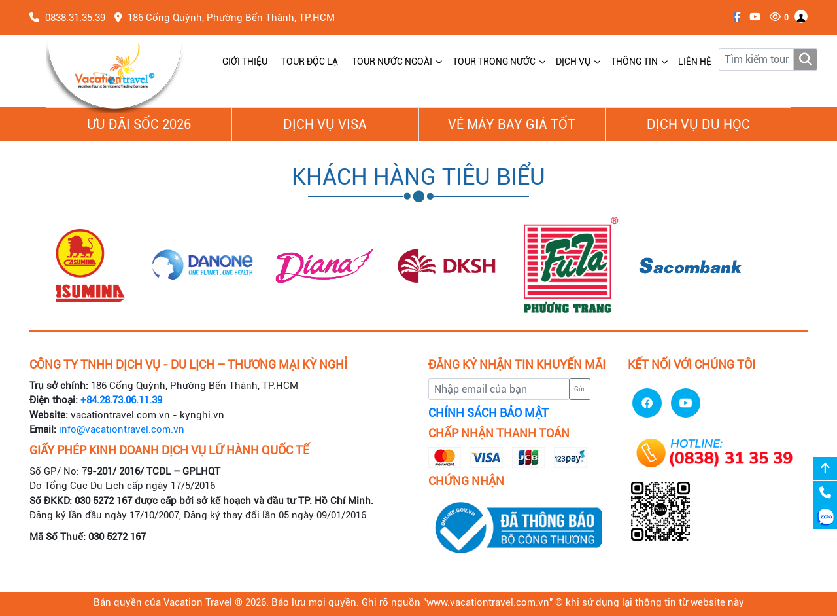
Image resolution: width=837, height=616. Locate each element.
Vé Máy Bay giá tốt (511, 124)
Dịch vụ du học (698, 124)
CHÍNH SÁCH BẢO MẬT (488, 413)
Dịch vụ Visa (325, 124)
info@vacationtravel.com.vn (121, 429)
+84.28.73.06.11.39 (121, 400)
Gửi (579, 389)
